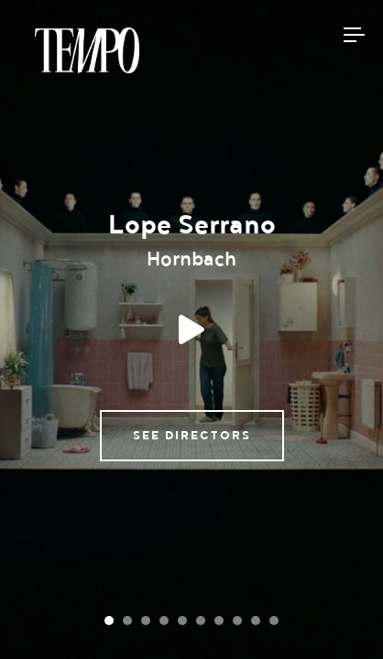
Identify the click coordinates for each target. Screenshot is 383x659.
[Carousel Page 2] (127, 620)
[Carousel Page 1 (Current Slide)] (109, 620)
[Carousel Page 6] (200, 620)
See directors (192, 435)
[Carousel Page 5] (182, 620)
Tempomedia (87, 50)
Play (191, 329)
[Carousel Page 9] (255, 620)
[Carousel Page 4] (164, 620)
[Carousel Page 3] (145, 620)
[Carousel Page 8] (237, 620)
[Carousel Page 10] (274, 620)
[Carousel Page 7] (219, 620)
